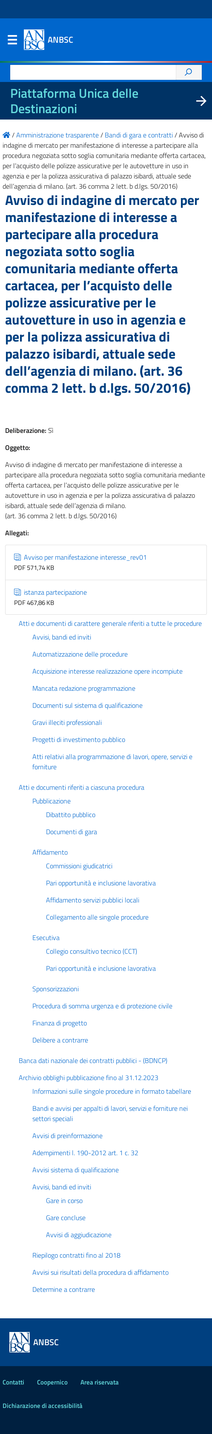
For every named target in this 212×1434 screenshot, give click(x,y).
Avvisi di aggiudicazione (79, 1235)
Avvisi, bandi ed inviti (61, 637)
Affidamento (50, 852)
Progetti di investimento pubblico (78, 739)
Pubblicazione (51, 801)
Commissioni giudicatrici (79, 866)
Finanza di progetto (59, 1023)
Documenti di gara (71, 832)
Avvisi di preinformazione (67, 1135)
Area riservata (99, 1382)
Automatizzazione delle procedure (80, 654)
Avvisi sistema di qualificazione (75, 1170)
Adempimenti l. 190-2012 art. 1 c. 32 (85, 1153)
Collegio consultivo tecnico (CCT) (91, 951)
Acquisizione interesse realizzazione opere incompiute (107, 671)
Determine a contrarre (63, 1289)
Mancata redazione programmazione (83, 688)
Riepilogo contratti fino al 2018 (76, 1255)
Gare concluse (66, 1217)
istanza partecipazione (50, 592)
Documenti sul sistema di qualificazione (87, 705)
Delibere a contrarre (60, 1040)
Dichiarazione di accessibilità (43, 1406)
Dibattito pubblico (70, 814)
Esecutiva (46, 937)
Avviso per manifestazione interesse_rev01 (80, 557)
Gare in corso (64, 1200)
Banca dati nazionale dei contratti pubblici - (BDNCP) (93, 1060)
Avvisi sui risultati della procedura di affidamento (100, 1272)
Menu (12, 42)
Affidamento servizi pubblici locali (92, 900)
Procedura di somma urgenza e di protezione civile (102, 1006)
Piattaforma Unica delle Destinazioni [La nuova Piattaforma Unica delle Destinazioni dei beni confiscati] (74, 100)
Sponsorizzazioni (55, 989)
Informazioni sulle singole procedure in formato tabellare (111, 1091)
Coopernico (52, 1382)
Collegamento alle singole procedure (97, 917)
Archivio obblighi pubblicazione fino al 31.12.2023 (88, 1077)
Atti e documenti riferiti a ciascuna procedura (81, 787)
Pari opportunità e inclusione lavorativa (101, 883)
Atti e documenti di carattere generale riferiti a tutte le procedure (110, 623)
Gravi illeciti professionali (67, 722)
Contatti (13, 1382)
